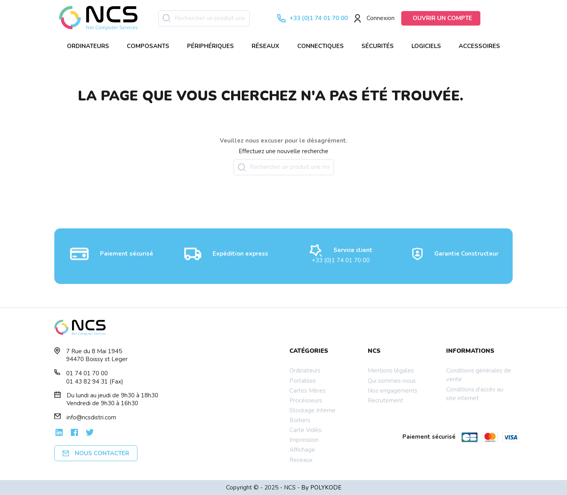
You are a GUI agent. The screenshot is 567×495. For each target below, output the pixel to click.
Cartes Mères (307, 391)
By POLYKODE (321, 487)
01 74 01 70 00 (87, 373)
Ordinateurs (305, 370)
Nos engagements (392, 391)
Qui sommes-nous (392, 381)
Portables (302, 381)
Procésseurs (305, 400)
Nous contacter (96, 453)
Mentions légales (391, 370)
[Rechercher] (204, 18)
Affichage (302, 450)
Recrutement (385, 400)
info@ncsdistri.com (91, 417)
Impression (304, 440)
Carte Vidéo (305, 430)
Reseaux (301, 460)
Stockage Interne (312, 410)
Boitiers (299, 420)
